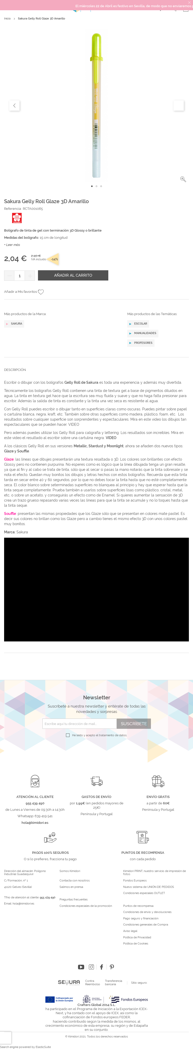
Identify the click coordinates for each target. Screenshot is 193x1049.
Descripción (15, 370)
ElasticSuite (43, 1047)
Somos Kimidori (70, 871)
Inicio (7, 18)
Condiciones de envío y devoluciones (147, 912)
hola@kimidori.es (23, 903)
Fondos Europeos (135, 880)
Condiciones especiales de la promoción (86, 906)
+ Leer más (12, 245)
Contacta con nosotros (75, 880)
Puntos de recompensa (138, 906)
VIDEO (73, 424)
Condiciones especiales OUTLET (144, 893)
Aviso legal (130, 931)
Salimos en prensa (71, 887)
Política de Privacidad (137, 937)
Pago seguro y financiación (140, 918)
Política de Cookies (135, 943)
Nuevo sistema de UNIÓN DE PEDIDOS (148, 887)
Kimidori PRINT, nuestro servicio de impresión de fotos (154, 873)
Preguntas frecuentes (74, 899)
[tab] (96, 374)
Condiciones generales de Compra (145, 924)
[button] (183, 179)
